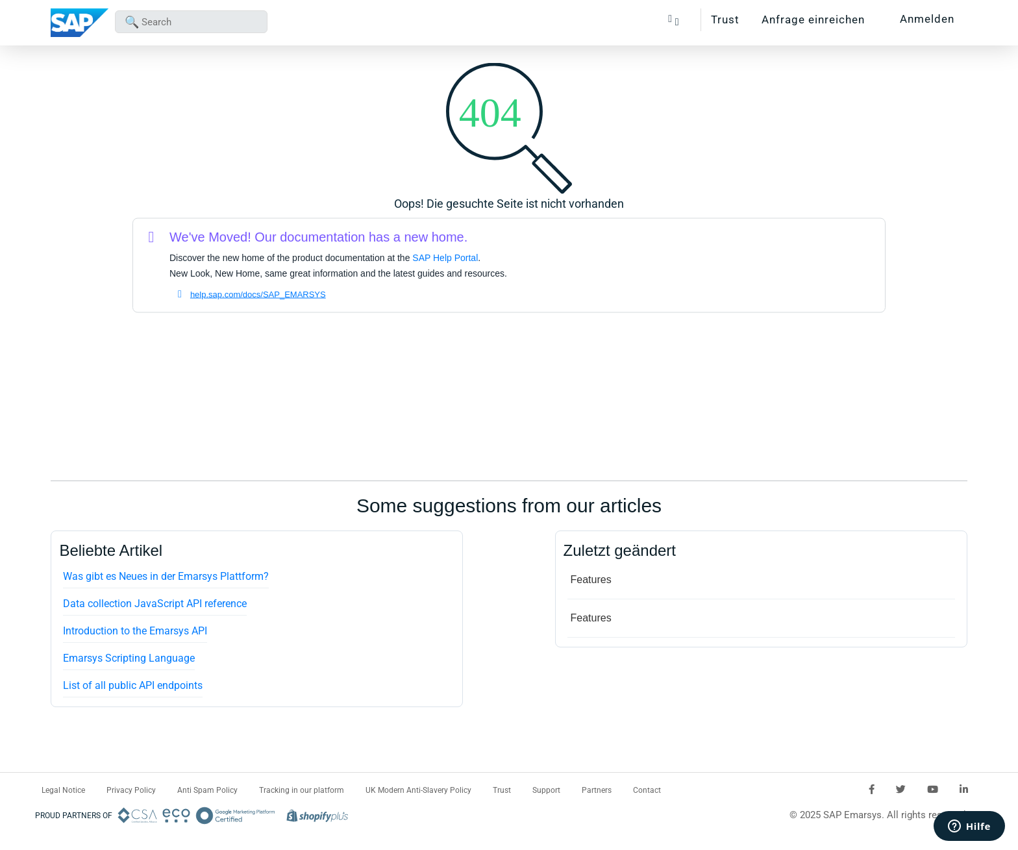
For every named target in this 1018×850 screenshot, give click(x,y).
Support (546, 790)
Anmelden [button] (927, 18)
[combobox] (191, 21)
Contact (647, 790)
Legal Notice (63, 790)
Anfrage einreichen (813, 19)
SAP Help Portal (445, 258)
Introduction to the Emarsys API (135, 631)
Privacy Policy (131, 790)
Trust (725, 19)
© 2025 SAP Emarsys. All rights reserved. (878, 815)
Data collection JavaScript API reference (155, 603)
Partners (597, 790)
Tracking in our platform (301, 790)
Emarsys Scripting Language (129, 658)
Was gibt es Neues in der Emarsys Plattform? (166, 576)
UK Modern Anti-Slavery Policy (418, 790)
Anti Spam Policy (207, 790)
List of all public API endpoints (133, 685)
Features (591, 579)
